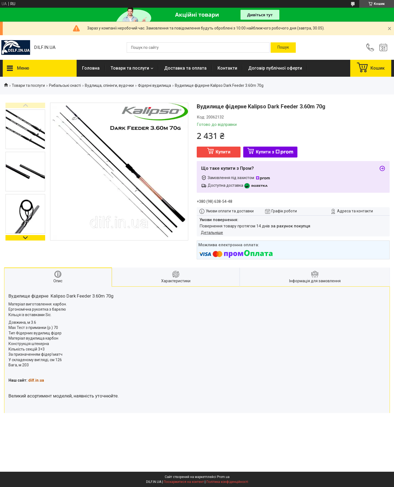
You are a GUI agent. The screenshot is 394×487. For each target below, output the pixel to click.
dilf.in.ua (36, 380)
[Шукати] (283, 47)
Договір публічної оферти (275, 68)
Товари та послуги (130, 68)
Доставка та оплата (185, 68)
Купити (223, 152)
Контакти (227, 68)
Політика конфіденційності (227, 482)
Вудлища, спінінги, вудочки (109, 85)
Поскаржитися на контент (184, 482)
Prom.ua (223, 477)
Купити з (274, 152)
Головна (91, 68)
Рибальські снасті (65, 85)
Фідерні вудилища (154, 85)
